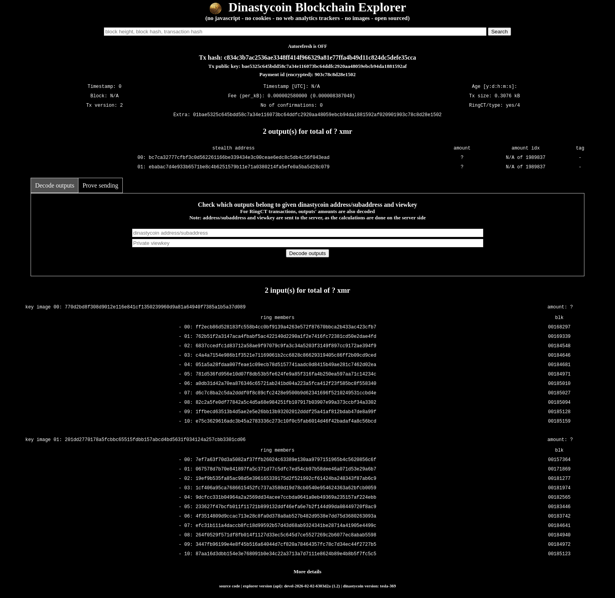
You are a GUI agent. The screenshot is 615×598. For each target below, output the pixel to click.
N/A (114, 96)
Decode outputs (54, 185)
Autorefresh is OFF (307, 46)
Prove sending (100, 185)
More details (308, 571)
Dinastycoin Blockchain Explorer (307, 7)
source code (229, 585)
